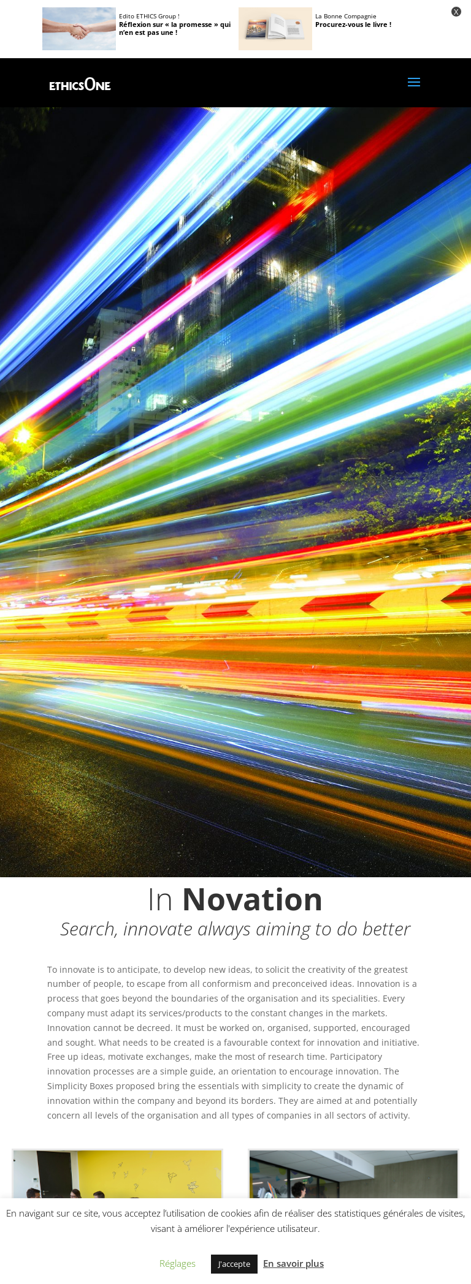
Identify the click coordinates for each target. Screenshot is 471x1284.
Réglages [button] (177, 1263)
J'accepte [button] (234, 1263)
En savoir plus (293, 1263)
